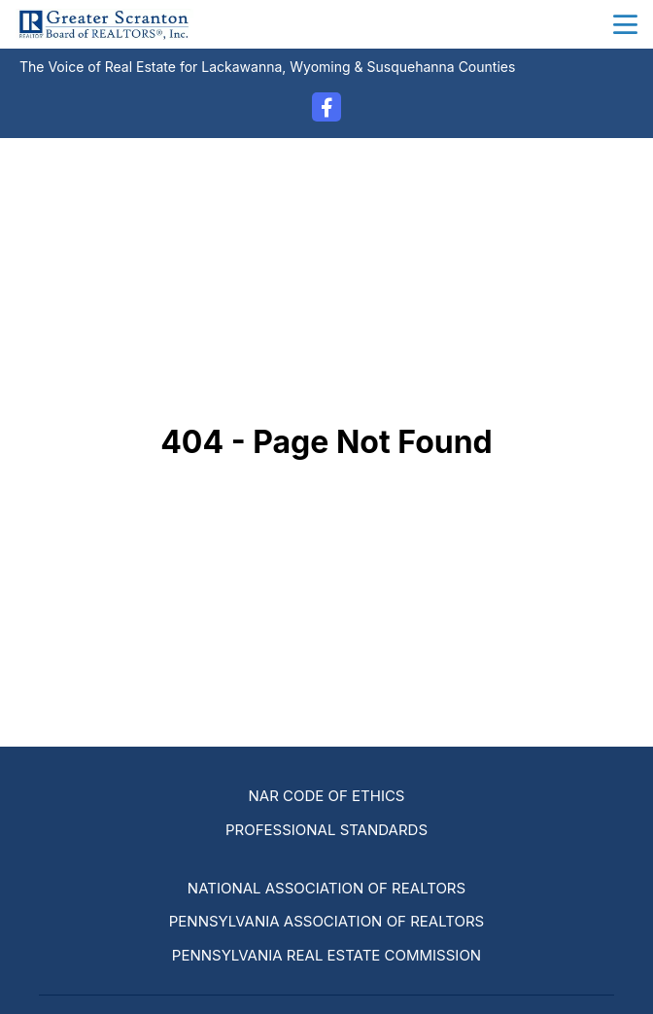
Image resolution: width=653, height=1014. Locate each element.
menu (625, 25)
